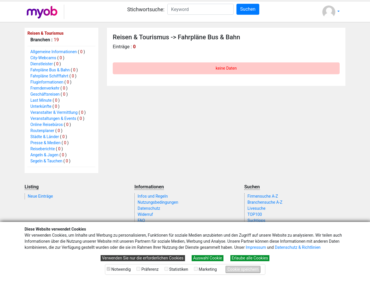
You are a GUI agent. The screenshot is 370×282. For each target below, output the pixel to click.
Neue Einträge (40, 196)
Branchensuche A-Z (264, 202)
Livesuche (256, 208)
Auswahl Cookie (207, 258)
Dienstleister (41, 64)
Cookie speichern (242, 269)
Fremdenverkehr (45, 88)
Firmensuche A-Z (262, 196)
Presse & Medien (45, 142)
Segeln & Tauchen (46, 161)
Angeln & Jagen (44, 155)
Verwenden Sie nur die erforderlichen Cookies (143, 258)
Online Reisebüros (46, 124)
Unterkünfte (40, 106)
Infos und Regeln (153, 196)
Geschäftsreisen (45, 94)
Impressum (256, 247)
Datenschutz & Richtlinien (298, 247)
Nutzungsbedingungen (158, 202)
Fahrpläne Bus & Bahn (50, 70)
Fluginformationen (46, 82)
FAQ (141, 220)
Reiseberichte (42, 148)
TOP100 (254, 214)
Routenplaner (42, 130)
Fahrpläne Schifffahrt (49, 76)
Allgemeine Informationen (53, 51)
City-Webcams (43, 57)
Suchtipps (256, 220)
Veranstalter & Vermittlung (53, 112)
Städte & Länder (44, 136)
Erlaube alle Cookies (250, 258)
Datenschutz (149, 208)
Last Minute (41, 100)
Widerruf (145, 214)
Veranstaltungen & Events (53, 118)
